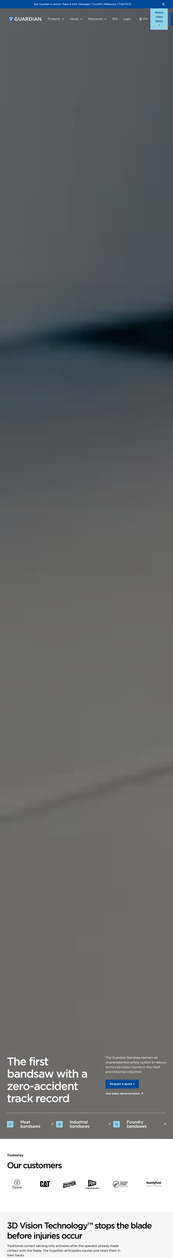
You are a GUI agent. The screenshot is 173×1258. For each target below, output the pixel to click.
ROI (115, 19)
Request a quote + (122, 1084)
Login (127, 19)
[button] (56, 19)
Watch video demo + (159, 19)
